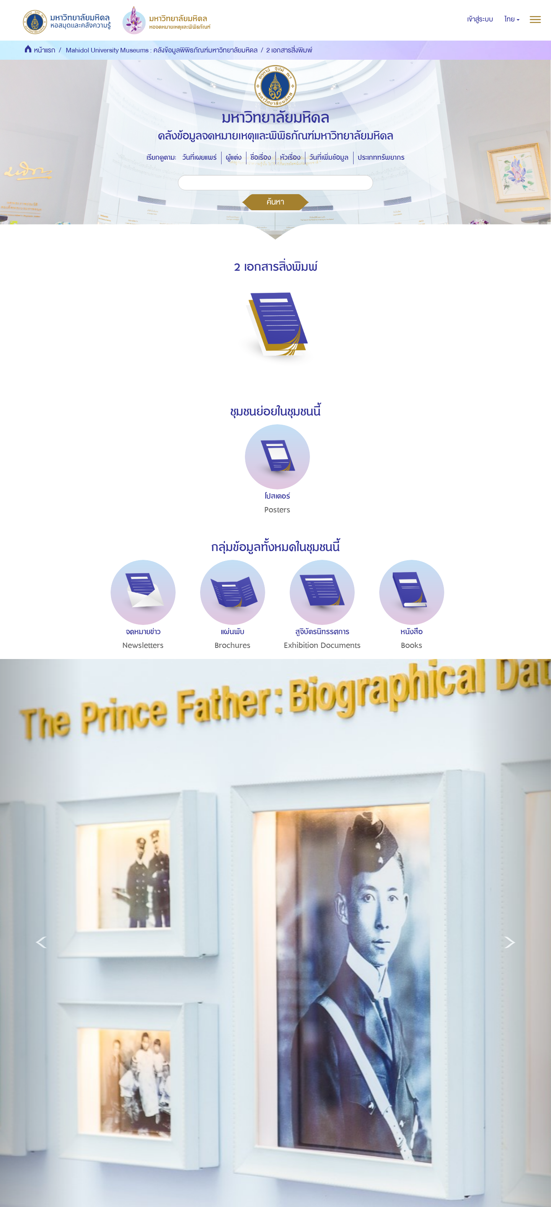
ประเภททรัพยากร (381, 158)
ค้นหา (275, 202)
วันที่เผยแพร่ (200, 158)
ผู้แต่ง (233, 158)
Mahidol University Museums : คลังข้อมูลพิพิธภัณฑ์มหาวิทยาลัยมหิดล (162, 50)
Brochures (233, 645)
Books (411, 645)
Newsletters (143, 645)
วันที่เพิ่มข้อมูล (329, 158)
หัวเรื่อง (290, 158)
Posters (277, 510)
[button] (512, 19)
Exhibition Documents (322, 645)
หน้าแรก (44, 50)
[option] (275, 483)
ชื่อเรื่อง (261, 158)
